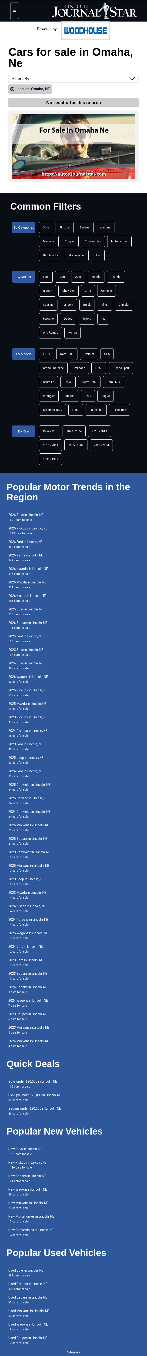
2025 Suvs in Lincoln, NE (25, 611)
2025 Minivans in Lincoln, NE (28, 868)
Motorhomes (119, 241)
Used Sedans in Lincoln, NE (27, 1300)
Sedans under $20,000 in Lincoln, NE (34, 1111)
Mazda (96, 276)
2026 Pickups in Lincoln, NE (27, 530)
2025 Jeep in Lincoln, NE (25, 760)
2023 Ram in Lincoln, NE (25, 962)
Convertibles (93, 241)
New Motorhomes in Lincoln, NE (31, 1219)
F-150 (46, 354)
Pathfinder (96, 410)
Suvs (46, 227)
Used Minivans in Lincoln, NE (28, 1313)
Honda (72, 332)
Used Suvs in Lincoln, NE (25, 1273)
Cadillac (48, 304)
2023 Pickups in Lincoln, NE (27, 719)
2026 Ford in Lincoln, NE (25, 544)
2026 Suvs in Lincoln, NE (25, 517)
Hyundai (116, 276)
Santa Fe (48, 382)
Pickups (65, 227)
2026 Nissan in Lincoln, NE (27, 598)
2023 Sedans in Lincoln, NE (27, 976)
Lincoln (68, 304)
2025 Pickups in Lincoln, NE (27, 692)
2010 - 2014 (50, 445)
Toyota (87, 318)
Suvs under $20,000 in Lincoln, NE (32, 1084)
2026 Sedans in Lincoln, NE (27, 625)
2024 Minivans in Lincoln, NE (28, 1043)
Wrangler (49, 396)
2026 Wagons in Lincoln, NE (28, 679)
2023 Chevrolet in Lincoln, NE (29, 854)
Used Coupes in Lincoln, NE (27, 1340)
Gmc (88, 290)
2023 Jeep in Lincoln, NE (25, 881)
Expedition (119, 410)
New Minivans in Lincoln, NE (28, 1205)
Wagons (105, 227)
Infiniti (104, 304)
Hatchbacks (50, 255)
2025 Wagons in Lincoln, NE (28, 935)
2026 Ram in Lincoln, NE (25, 557)
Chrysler (124, 304)
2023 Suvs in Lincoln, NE (25, 652)
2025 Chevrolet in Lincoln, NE (29, 787)
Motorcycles (77, 255)
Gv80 (88, 396)
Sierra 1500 (89, 382)
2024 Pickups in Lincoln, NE (27, 733)
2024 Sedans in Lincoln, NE (27, 989)
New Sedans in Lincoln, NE (27, 1178)
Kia (103, 318)
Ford (46, 276)
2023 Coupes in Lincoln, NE (27, 1016)
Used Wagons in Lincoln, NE (28, 1327)
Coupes (70, 241)
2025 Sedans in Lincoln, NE (27, 841)
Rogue (105, 396)
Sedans (85, 227)
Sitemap (73, 1352)
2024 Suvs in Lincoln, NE (25, 665)
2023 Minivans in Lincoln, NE (28, 1030)
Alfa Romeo (50, 332)
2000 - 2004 (101, 445)
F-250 (98, 368)
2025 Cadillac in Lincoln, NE (27, 800)
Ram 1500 (67, 354)
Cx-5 (107, 354)
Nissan (47, 290)
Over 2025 (49, 431)
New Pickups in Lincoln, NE (27, 1165)
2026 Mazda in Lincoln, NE (27, 584)
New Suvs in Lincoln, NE (25, 1151)
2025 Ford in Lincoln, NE (25, 638)
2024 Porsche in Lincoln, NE (28, 922)
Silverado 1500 (52, 410)
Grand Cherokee (53, 368)
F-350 (75, 410)
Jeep (78, 276)
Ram (62, 276)
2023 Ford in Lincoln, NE (25, 746)
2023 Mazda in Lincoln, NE (27, 895)
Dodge (68, 318)
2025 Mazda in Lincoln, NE (27, 706)
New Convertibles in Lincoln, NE (30, 1232)
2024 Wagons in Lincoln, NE (28, 1003)
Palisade (79, 368)
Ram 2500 (113, 382)
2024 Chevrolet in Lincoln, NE (29, 814)
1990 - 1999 (50, 459)
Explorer (89, 354)
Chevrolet (68, 290)
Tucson (69, 396)
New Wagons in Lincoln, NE (27, 1192)
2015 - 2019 (99, 431)
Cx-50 (68, 382)
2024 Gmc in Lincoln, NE (25, 949)
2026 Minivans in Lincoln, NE (28, 827)
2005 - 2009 (76, 445)
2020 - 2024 (74, 431)
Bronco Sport (121, 368)
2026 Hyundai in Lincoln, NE (28, 571)
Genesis (106, 290)
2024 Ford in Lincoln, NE (25, 773)
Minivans (49, 241)
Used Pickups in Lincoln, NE (27, 1286)
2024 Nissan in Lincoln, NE (27, 908)
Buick (86, 304)
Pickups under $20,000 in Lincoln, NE (34, 1097)
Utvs (98, 255)
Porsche (48, 318)
